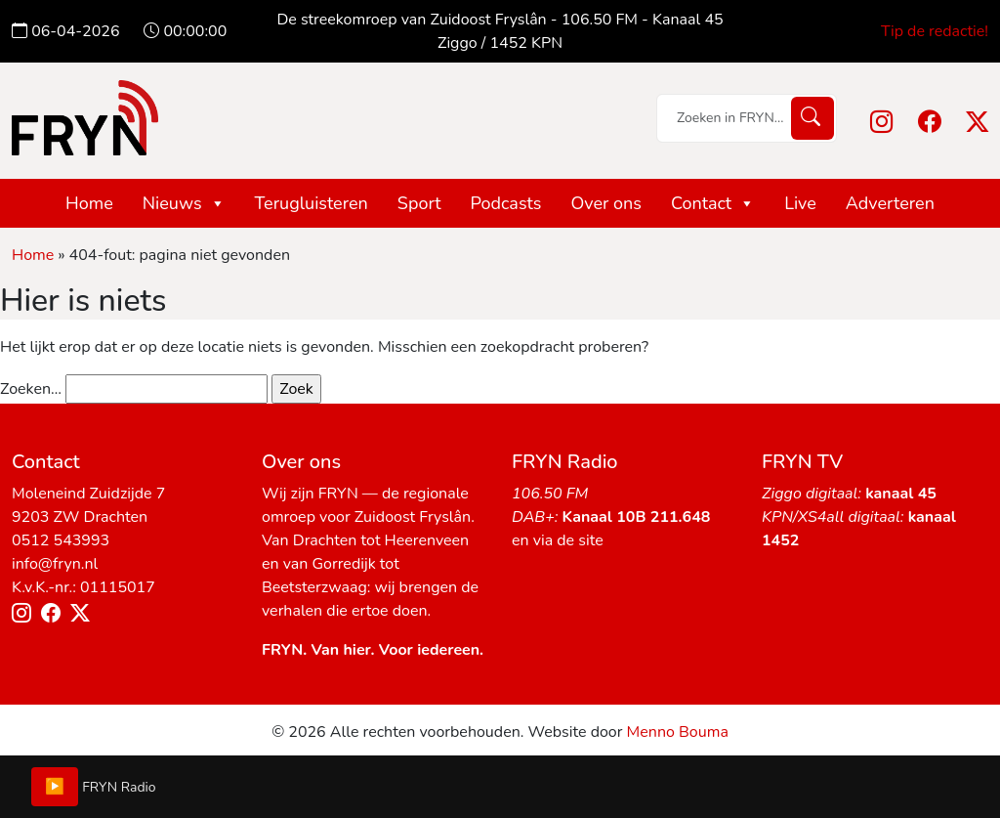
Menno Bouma (678, 732)
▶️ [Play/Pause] (54, 786)
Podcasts (506, 203)
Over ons (606, 203)
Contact (713, 203)
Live (800, 203)
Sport (419, 203)
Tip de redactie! (934, 31)
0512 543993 (60, 540)
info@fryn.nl (55, 564)
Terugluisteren (311, 203)
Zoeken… (31, 389)
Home (89, 203)
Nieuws (184, 203)
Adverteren (890, 203)
